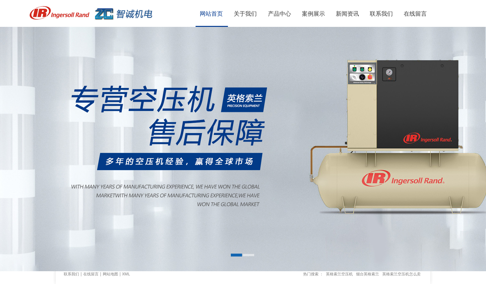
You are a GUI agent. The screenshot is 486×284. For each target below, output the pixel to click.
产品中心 (279, 13)
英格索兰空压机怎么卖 (401, 274)
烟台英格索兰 (367, 274)
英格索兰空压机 (339, 274)
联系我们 (381, 13)
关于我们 (245, 13)
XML (126, 274)
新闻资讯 (347, 13)
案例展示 (313, 13)
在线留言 (415, 13)
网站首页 (211, 13)
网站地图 (110, 274)
